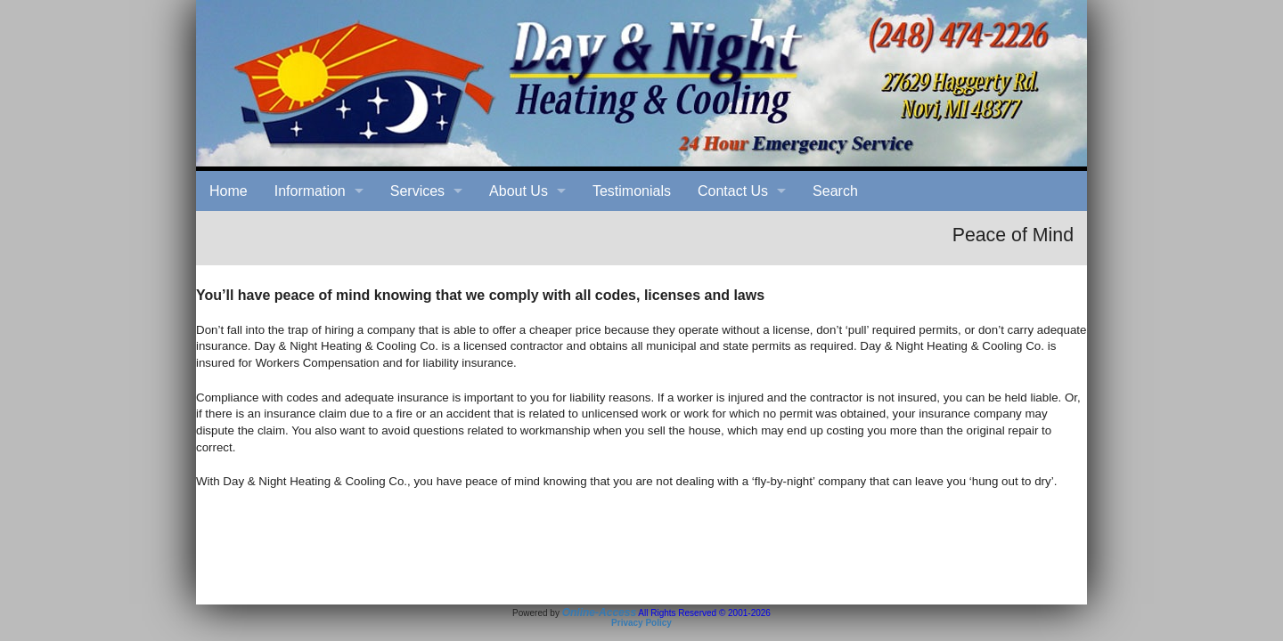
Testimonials (631, 191)
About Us (518, 191)
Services (417, 191)
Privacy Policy (641, 623)
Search (835, 191)
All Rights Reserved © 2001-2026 (704, 613)
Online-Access (599, 612)
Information (310, 191)
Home (228, 191)
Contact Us (733, 191)
